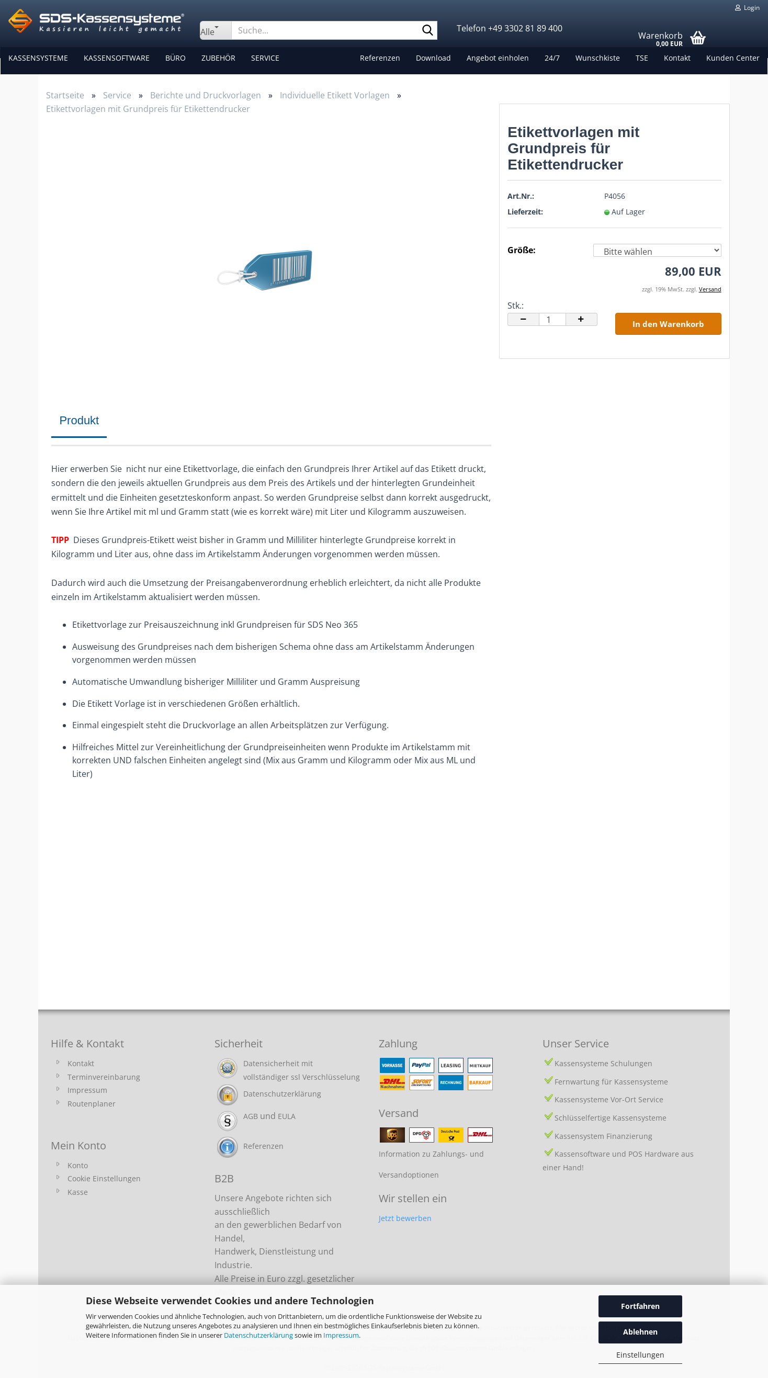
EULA (287, 1116)
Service (265, 58)
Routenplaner (91, 1104)
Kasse (77, 1192)
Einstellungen (640, 1355)
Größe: (521, 250)
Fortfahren (640, 1306)
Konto (77, 1165)
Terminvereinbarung (103, 1077)
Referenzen (380, 58)
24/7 (552, 58)
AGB (250, 1116)
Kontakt (677, 58)
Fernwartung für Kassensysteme (611, 1082)
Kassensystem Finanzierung (603, 1136)
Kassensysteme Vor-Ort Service (609, 1099)
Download (433, 58)
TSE (642, 58)
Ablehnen (640, 1332)
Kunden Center (733, 58)
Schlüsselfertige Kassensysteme (611, 1118)
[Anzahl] (552, 319)
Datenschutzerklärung (258, 1335)
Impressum (341, 1335)
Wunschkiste (598, 58)
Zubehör (218, 58)
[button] (523, 319)
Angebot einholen (498, 58)
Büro (175, 58)
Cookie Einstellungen (104, 1178)
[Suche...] (215, 30)
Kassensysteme (37, 58)
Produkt (79, 420)
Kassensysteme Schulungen (603, 1063)
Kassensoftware (116, 58)
